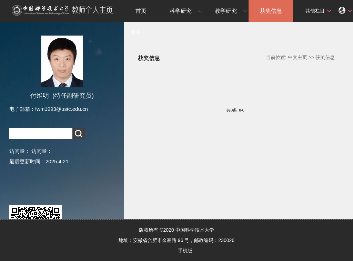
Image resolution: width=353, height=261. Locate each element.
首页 (141, 11)
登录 (136, 32)
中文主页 (297, 57)
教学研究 (226, 11)
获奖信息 (271, 11)
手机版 (185, 250)
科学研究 (181, 11)
